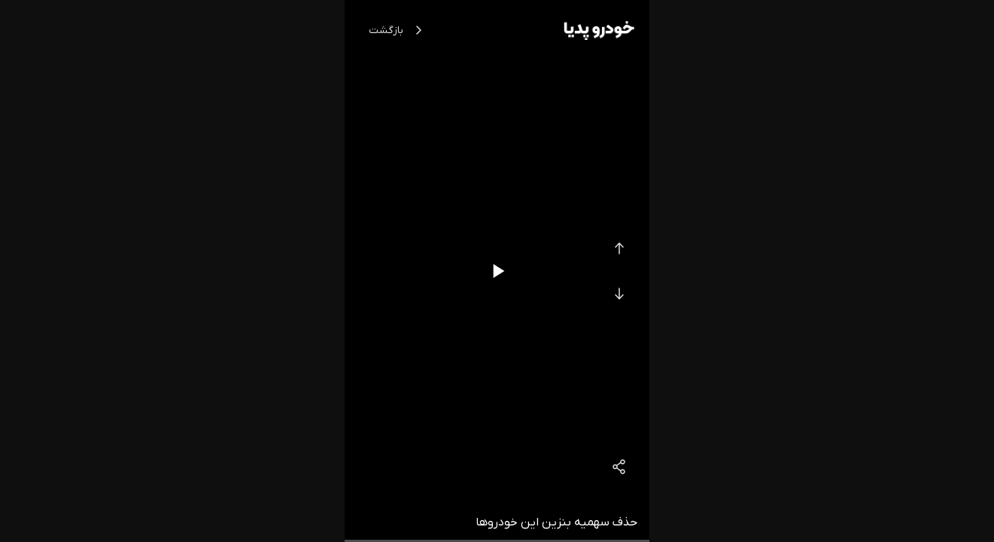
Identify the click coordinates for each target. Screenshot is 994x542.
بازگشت (398, 30)
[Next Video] (619, 294)
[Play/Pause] (497, 271)
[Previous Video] (619, 248)
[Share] (619, 467)
